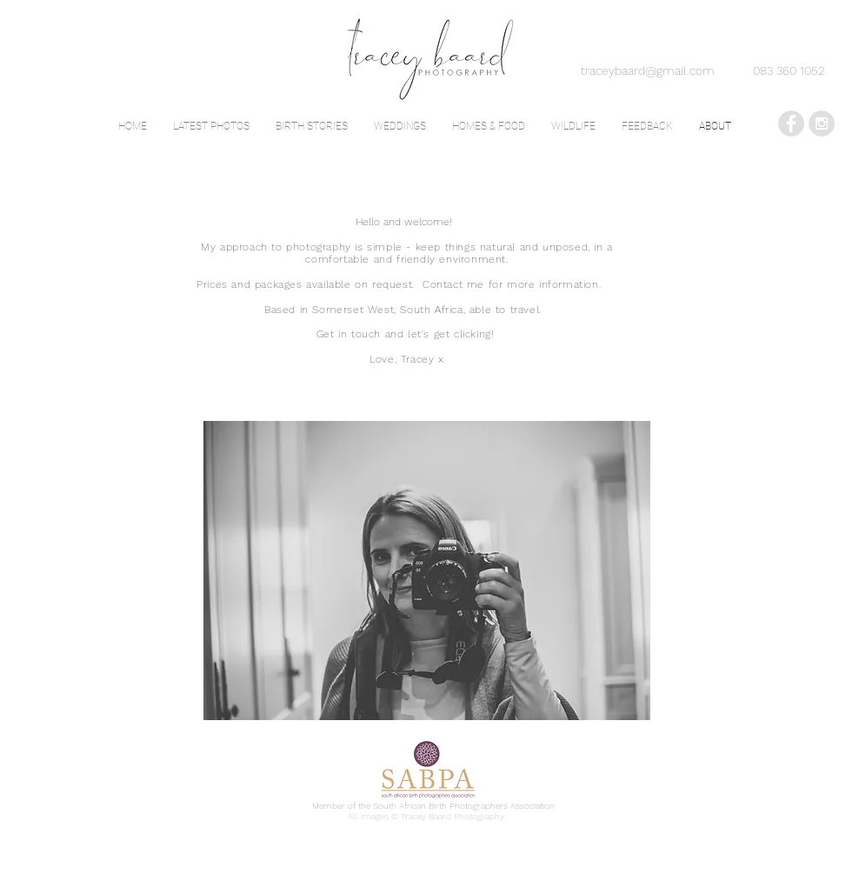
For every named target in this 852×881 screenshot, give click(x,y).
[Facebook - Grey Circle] (791, 123)
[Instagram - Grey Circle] (822, 123)
